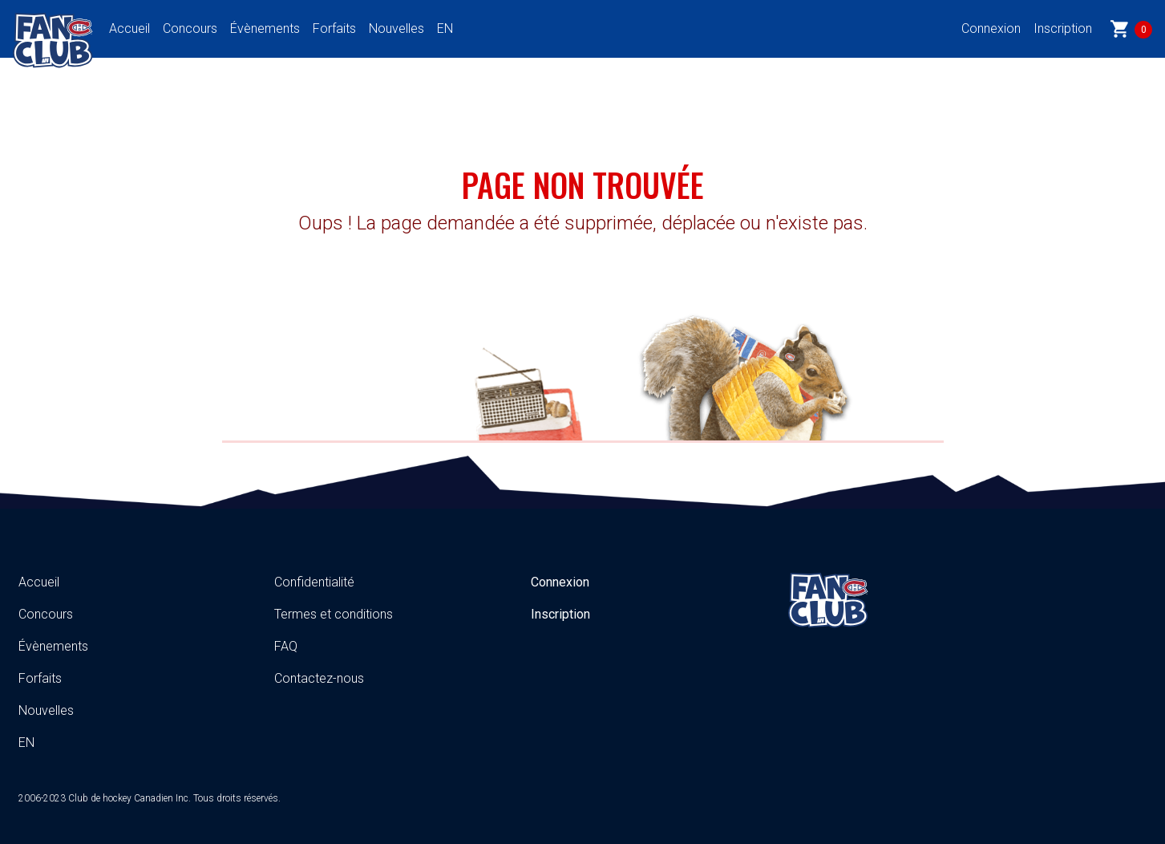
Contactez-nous (319, 678)
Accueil (129, 28)
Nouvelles (396, 28)
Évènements (265, 28)
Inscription (1063, 28)
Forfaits (334, 28)
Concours (190, 28)
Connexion (991, 28)
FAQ (285, 646)
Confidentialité (314, 582)
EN (445, 28)
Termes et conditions (333, 614)
